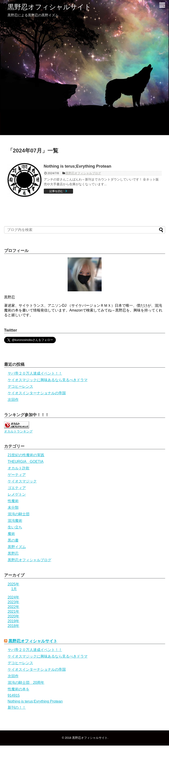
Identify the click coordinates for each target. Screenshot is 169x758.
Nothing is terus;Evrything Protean (77, 166)
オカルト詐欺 (18, 468)
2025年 (14, 584)
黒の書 (13, 540)
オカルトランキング (18, 431)
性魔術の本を (18, 689)
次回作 (13, 400)
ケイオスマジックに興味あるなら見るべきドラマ (48, 380)
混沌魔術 (15, 521)
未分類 (13, 507)
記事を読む (56, 191)
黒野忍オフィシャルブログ (83, 173)
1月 (14, 589)
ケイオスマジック (22, 481)
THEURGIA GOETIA (26, 461)
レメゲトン (17, 494)
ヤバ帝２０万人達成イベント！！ (35, 373)
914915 (14, 695)
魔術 (11, 534)
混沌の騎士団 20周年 (26, 682)
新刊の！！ (17, 707)
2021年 (14, 611)
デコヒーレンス (20, 386)
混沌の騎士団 (18, 514)
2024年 (14, 597)
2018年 (14, 626)
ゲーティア (17, 475)
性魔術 (13, 501)
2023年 (14, 602)
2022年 (14, 607)
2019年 (14, 621)
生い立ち (15, 527)
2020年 (14, 616)
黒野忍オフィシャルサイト (49, 7)
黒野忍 (13, 553)
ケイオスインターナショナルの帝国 (37, 393)
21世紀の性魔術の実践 (26, 455)
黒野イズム (17, 547)
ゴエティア (17, 488)
